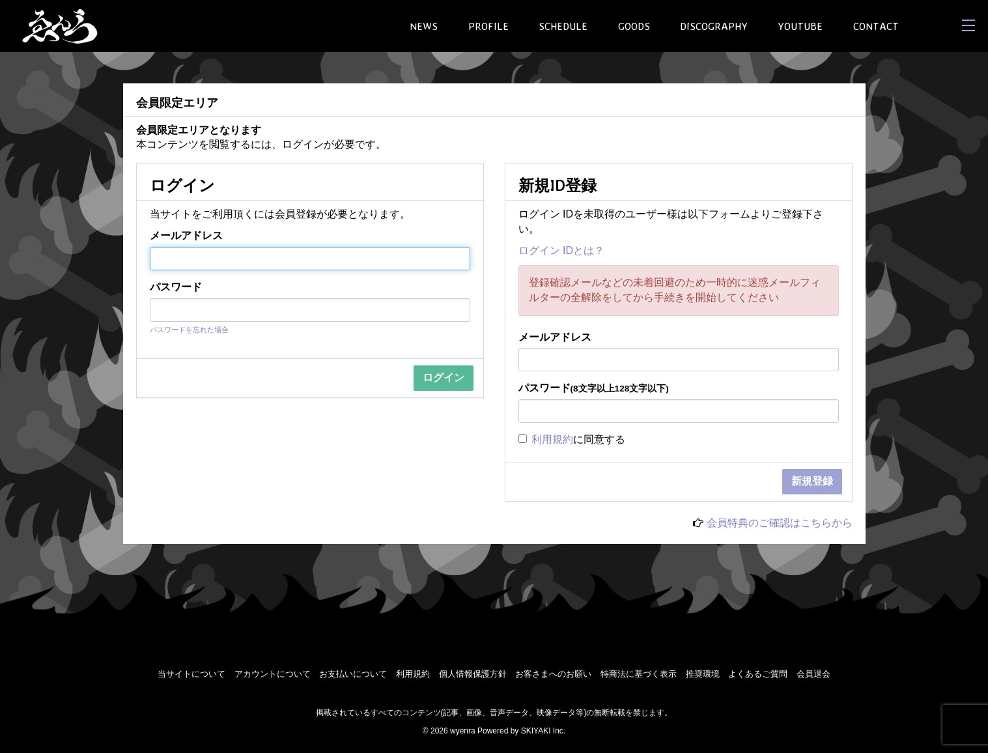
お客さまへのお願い (553, 674)
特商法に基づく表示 (638, 674)
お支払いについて (353, 674)
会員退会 (813, 674)
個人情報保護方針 (473, 674)
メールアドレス (186, 235)
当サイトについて (191, 674)
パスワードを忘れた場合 (189, 330)
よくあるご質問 (757, 674)
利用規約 (552, 439)
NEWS (424, 26)
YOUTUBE (800, 26)
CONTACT (876, 26)
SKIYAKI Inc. (543, 730)
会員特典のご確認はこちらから (780, 522)
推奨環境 (703, 674)
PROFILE (488, 26)
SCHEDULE (563, 26)
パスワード (176, 286)
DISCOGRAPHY (714, 26)
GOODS (634, 26)
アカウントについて (272, 674)
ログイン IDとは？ (561, 250)
